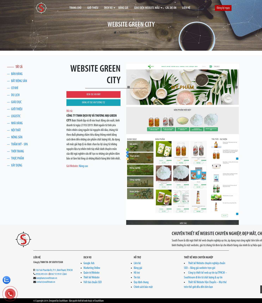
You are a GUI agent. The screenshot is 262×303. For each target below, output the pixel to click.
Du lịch (15, 95)
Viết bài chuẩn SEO (93, 282)
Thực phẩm (17, 158)
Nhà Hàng (17, 123)
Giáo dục (16, 102)
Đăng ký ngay (223, 8)
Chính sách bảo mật (143, 287)
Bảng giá (123, 8)
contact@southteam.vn (45, 282)
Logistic (15, 116)
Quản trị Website (92, 272)
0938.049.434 (41, 274)
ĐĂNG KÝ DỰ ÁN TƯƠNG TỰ (93, 102)
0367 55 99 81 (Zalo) (58, 274)
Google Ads (89, 263)
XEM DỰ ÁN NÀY (93, 94)
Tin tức (137, 277)
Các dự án (170, 8)
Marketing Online (92, 268)
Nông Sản (16, 137)
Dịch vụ (108, 8)
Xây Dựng (16, 165)
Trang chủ (75, 8)
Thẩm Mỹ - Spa (19, 144)
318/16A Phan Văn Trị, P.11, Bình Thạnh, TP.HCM (54, 270)
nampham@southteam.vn (46, 278)
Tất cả (19, 67)
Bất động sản (19, 81)
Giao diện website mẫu (147, 8)
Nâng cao (83, 166)
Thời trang (17, 151)
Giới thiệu (92, 8)
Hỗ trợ (137, 272)
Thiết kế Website (92, 277)
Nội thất (16, 130)
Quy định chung (141, 282)
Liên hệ (186, 8)
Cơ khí (14, 88)
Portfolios (123, 32)
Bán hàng (17, 74)
